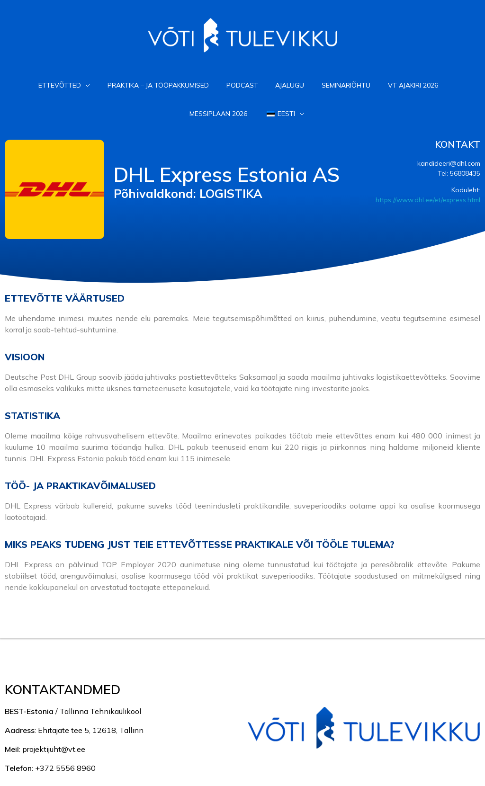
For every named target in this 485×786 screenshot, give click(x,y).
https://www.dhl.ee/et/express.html (428, 200)
